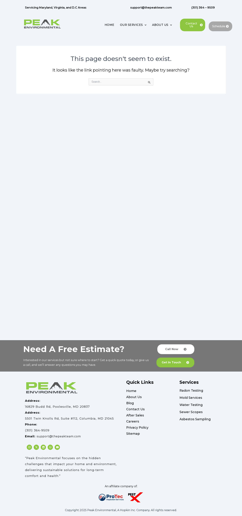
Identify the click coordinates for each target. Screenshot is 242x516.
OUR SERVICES (133, 25)
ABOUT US (162, 25)
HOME (109, 25)
